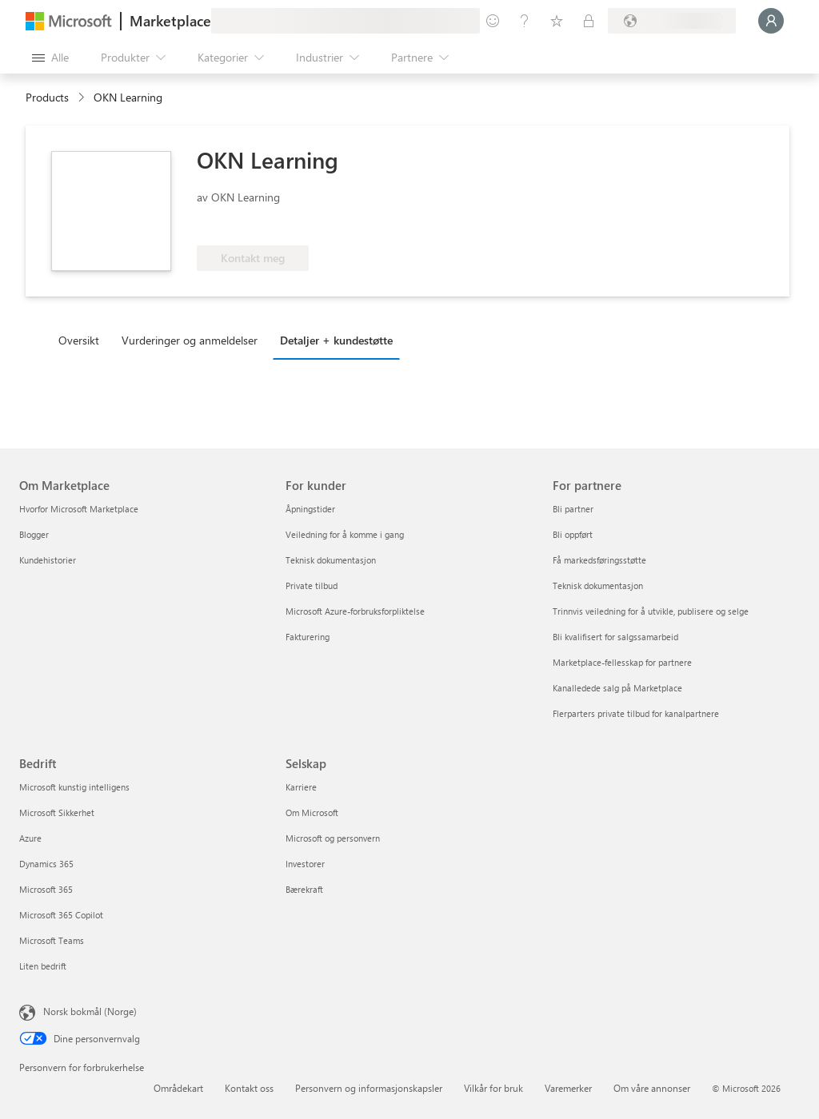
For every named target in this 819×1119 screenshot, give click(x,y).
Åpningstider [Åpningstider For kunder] (310, 509)
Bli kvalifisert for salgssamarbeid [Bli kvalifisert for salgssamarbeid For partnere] (615, 637)
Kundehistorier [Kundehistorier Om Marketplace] (47, 560)
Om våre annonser (651, 1087)
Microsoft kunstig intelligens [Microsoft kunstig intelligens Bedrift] (74, 787)
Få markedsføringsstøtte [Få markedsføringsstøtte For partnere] (599, 560)
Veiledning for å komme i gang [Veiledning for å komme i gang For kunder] (345, 534)
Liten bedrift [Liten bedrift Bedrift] (42, 966)
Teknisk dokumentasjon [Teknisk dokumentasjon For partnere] (598, 585)
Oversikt (78, 340)
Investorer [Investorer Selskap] (305, 864)
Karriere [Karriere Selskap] (301, 787)
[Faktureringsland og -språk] (672, 21)
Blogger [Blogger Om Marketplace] (34, 534)
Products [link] (47, 97)
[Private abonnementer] (588, 21)
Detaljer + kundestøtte (336, 340)
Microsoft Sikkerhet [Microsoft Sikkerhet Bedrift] (56, 812)
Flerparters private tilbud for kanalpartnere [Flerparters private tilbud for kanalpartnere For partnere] (636, 713)
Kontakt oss (249, 1087)
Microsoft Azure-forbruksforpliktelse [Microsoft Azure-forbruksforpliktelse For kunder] (355, 611)
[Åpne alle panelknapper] (50, 58)
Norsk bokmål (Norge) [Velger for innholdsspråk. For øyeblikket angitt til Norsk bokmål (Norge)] (90, 1011)
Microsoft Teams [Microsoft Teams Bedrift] (51, 940)
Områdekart (178, 1087)
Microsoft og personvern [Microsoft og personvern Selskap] (333, 838)
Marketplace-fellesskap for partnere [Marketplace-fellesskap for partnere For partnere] (622, 662)
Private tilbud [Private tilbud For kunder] (312, 585)
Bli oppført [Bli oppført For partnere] (573, 534)
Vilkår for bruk (493, 1087)
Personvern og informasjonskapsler (368, 1087)
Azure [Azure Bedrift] (30, 838)
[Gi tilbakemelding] (492, 21)
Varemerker (568, 1087)
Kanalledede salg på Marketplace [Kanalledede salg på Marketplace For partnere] (617, 688)
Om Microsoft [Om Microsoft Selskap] (312, 812)
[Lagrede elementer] (556, 21)
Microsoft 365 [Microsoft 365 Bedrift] (46, 889)
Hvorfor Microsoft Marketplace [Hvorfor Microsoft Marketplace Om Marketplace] (78, 509)
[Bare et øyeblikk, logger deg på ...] (771, 21)
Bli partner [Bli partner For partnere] (573, 509)
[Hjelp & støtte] (524, 21)
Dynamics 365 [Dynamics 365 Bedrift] (46, 864)
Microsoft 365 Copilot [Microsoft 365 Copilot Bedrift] (61, 915)
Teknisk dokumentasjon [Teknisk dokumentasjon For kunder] (331, 560)
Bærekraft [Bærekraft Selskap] (304, 889)
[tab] (82, 339)
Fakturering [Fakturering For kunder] (308, 637)
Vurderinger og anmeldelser (190, 340)
